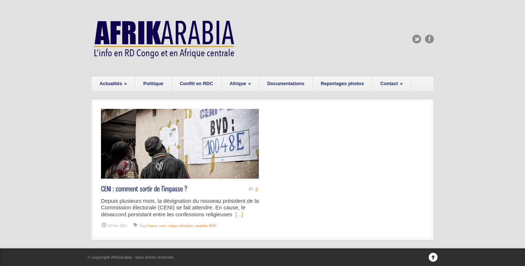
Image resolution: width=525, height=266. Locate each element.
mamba (201, 225)
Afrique (240, 83)
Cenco (151, 225)
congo (172, 225)
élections (186, 225)
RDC (213, 225)
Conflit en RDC (196, 83)
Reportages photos (342, 83)
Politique (153, 83)
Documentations (285, 83)
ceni (162, 225)
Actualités (113, 83)
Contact (391, 83)
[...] (239, 214)
